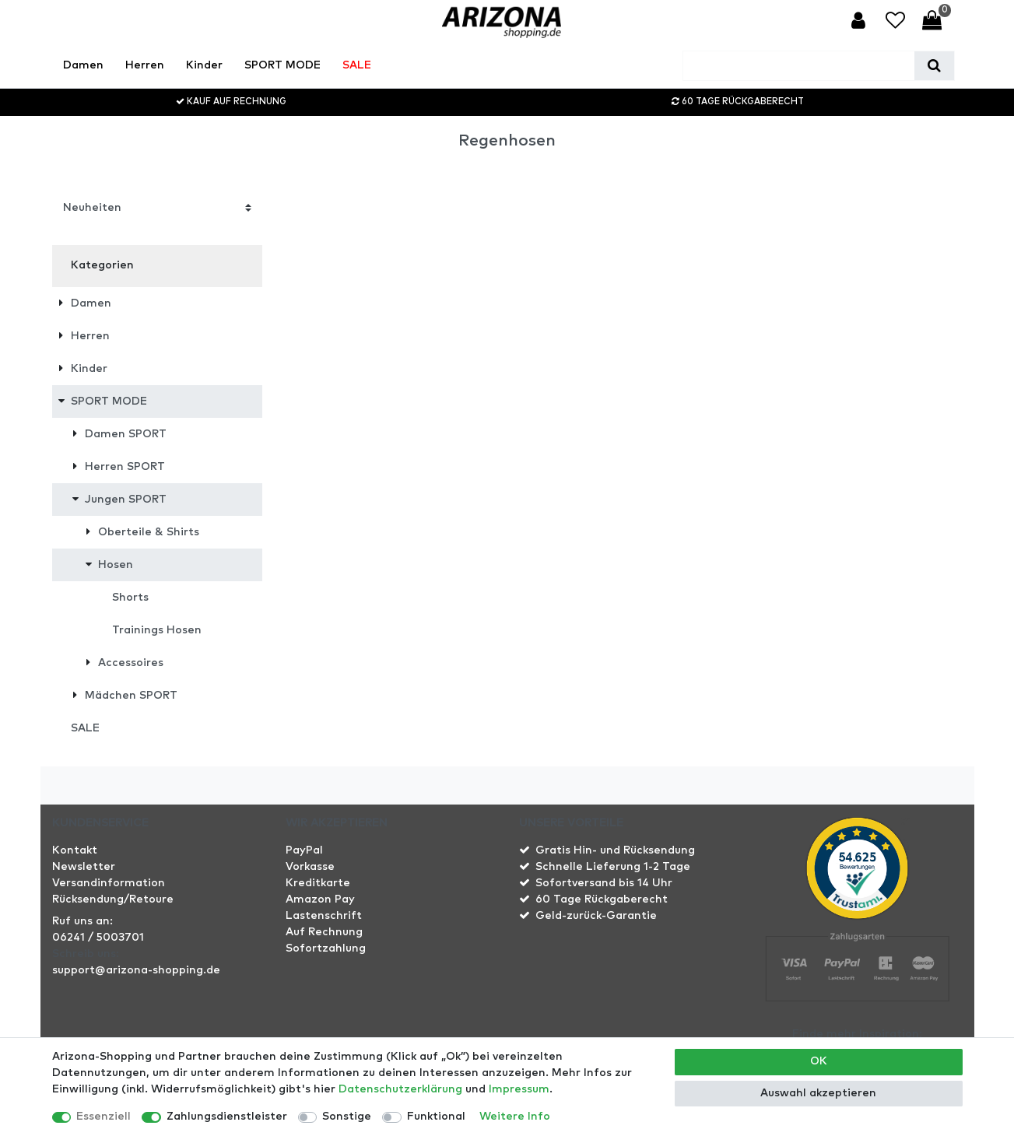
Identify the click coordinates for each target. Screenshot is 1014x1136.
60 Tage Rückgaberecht (601, 899)
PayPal (304, 850)
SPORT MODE (282, 65)
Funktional (436, 1116)
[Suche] (934, 65)
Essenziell (103, 1116)
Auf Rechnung (324, 932)
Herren (144, 65)
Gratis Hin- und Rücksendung (615, 850)
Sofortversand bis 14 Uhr (603, 883)
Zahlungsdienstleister (227, 1116)
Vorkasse (310, 866)
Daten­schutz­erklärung (400, 1089)
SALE (356, 65)
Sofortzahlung (326, 948)
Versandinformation (108, 883)
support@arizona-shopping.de (136, 970)
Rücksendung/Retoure (113, 899)
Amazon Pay (320, 899)
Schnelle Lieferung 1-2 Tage (612, 866)
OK (818, 1061)
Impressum (519, 1089)
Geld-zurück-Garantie (596, 915)
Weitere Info (514, 1116)
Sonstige (346, 1116)
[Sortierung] (157, 207)
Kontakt (74, 850)
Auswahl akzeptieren (818, 1093)
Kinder (204, 65)
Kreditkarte (318, 883)
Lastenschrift (324, 915)
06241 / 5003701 (98, 937)
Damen (83, 65)
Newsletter (83, 866)
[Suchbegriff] (798, 65)
